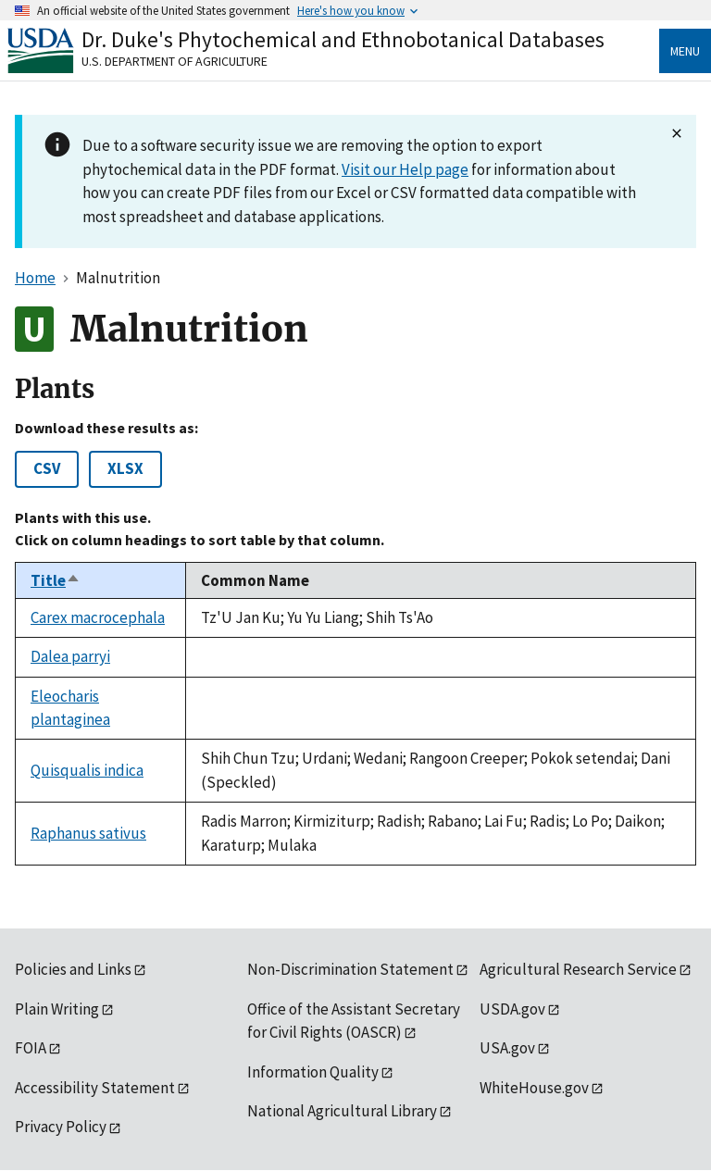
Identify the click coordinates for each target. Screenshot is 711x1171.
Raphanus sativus (88, 833)
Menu (685, 51)
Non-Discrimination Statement (350, 969)
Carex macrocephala (98, 617)
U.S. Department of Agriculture (174, 61)
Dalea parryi (70, 656)
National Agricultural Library (342, 1111)
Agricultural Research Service (578, 969)
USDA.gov (512, 1009)
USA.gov (507, 1048)
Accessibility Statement (95, 1088)
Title (56, 580)
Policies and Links (73, 969)
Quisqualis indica (87, 770)
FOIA (30, 1048)
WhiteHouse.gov (534, 1088)
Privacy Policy (60, 1126)
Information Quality (313, 1072)
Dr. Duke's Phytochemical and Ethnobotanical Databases (343, 39)
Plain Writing (57, 1009)
